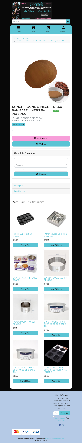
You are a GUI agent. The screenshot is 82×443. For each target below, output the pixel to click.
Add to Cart (41, 138)
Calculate (41, 174)
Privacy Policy (61, 420)
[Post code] (41, 169)
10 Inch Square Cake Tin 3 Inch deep (55, 235)
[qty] (41, 160)
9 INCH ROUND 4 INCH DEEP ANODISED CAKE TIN (24, 370)
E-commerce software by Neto (54, 438)
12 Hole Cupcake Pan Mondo (22, 235)
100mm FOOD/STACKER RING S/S (24, 323)
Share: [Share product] (18, 124)
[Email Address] (56, 413)
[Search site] (68, 21)
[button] (41, 144)
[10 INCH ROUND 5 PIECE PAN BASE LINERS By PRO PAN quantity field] (41, 132)
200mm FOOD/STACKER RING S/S (55, 279)
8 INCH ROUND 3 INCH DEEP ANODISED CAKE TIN (55, 324)
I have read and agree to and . (61, 419)
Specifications (19, 191)
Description (18, 186)
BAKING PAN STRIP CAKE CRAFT (25, 279)
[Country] (41, 165)
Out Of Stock (56, 245)
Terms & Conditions (60, 418)
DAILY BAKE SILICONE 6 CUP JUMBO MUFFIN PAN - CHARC (56, 370)
